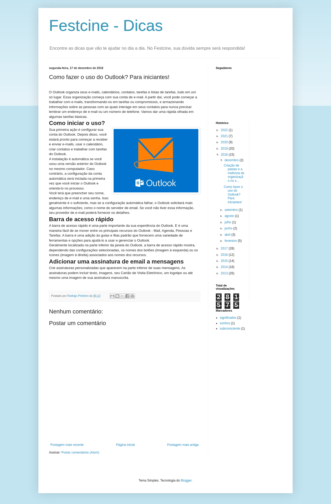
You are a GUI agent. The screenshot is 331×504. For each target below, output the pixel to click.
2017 (225, 248)
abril (228, 235)
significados (228, 318)
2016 (225, 255)
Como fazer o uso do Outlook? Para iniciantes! (233, 194)
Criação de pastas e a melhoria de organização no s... (234, 173)
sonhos (225, 323)
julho (228, 222)
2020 (225, 142)
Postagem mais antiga (183, 445)
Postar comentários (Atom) (80, 452)
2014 (225, 267)
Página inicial (125, 445)
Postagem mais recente (67, 445)
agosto (230, 216)
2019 (225, 148)
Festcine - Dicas (106, 25)
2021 (225, 136)
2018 (225, 154)
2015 (225, 261)
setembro (232, 210)
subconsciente (230, 328)
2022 (225, 130)
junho (229, 228)
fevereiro (231, 241)
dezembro (232, 160)
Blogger (186, 480)
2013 (225, 273)
